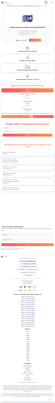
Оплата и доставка (27, 375)
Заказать (27, 98)
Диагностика (27, 373)
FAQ (27, 377)
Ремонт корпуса (27, 109)
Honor (27, 339)
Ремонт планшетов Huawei (28, 302)
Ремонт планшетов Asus (27, 300)
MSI (28, 342)
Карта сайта (27, 381)
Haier (28, 360)
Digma (27, 358)
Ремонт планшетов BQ (28, 320)
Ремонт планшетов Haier (27, 326)
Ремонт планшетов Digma (28, 324)
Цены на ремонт (27, 367)
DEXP (27, 356)
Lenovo (28, 340)
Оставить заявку (35, 39)
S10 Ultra (38, 5)
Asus (28, 335)
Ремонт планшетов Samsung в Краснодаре (25, 5)
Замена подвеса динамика (27, 94)
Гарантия (27, 369)
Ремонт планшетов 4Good (28, 318)
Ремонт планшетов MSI (28, 308)
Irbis (28, 362)
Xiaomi (28, 344)
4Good (28, 352)
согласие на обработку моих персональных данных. (13, 251)
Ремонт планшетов (11, 5)
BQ (28, 354)
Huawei (28, 337)
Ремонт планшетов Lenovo (28, 306)
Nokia (27, 350)
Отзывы (27, 371)
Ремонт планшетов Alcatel (28, 312)
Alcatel (28, 346)
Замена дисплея (27, 101)
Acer (28, 333)
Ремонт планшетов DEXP (27, 322)
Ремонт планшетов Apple (27, 314)
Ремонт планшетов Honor (28, 304)
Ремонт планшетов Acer (27, 298)
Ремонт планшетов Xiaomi (28, 310)
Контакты (27, 379)
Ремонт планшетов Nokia (27, 316)
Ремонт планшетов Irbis (28, 327)
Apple (27, 348)
